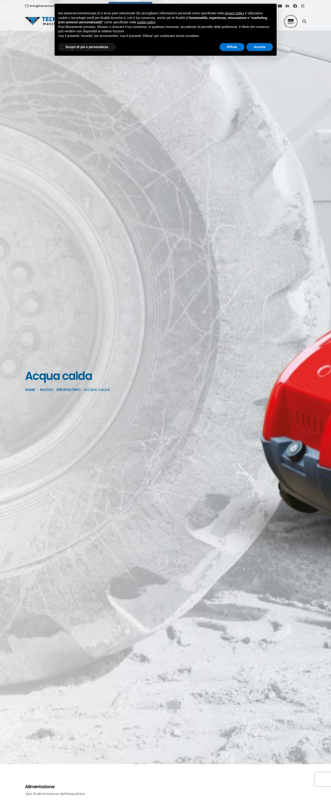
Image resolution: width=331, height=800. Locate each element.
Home (30, 389)
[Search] (304, 21)
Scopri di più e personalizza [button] (87, 47)
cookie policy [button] (146, 22)
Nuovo (46, 389)
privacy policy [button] (234, 13)
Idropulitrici (68, 389)
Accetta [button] (260, 47)
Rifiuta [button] (232, 47)
